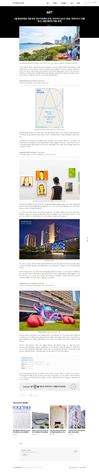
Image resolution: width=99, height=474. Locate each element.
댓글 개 (20, 443)
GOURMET (63, 3)
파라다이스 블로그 (26, 450)
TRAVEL (55, 3)
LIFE (72, 3)
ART (48, 3)
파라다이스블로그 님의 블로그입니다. (29, 452)
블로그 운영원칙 (83, 467)
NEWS (78, 3)
